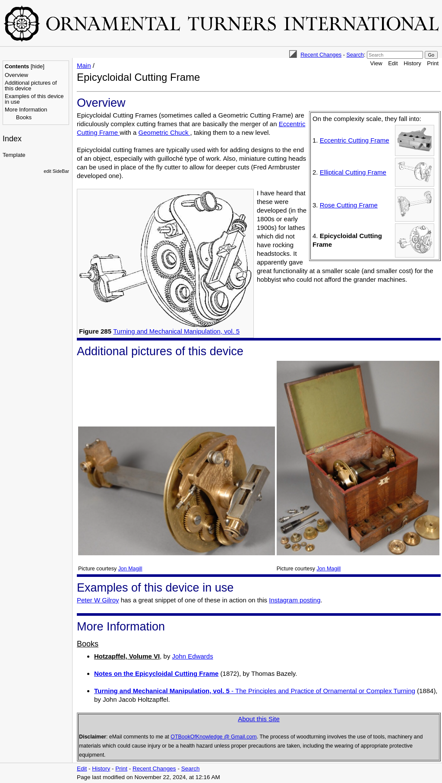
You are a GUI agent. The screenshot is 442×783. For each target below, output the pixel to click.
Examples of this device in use (34, 99)
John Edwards (192, 656)
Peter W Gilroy (98, 600)
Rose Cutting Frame (349, 205)
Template (14, 155)
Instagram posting (294, 600)
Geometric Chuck (164, 132)
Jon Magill (130, 569)
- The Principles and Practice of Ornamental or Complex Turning (254, 690)
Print (433, 63)
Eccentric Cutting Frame (354, 140)
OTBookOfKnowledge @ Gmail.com (213, 737)
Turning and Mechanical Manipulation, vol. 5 (176, 331)
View (376, 63)
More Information (26, 109)
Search (354, 54)
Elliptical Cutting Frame (353, 172)
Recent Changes (320, 54)
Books (24, 117)
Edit (393, 63)
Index (12, 138)
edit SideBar (56, 171)
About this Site (259, 719)
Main (84, 65)
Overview (16, 75)
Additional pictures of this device (31, 85)
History (412, 63)
